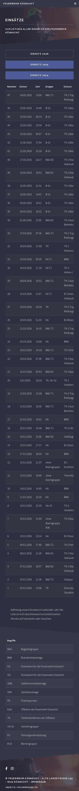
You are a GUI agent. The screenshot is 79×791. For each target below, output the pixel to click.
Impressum (38, 782)
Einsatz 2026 (39, 54)
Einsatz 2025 (39, 64)
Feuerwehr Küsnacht (18, 3)
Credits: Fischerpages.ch (21, 787)
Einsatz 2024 (39, 75)
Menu (74, 3)
